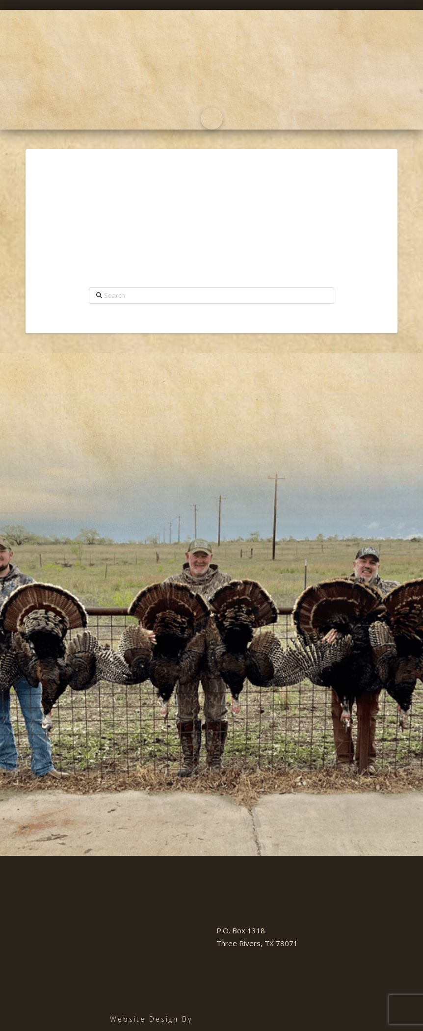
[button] (212, 118)
